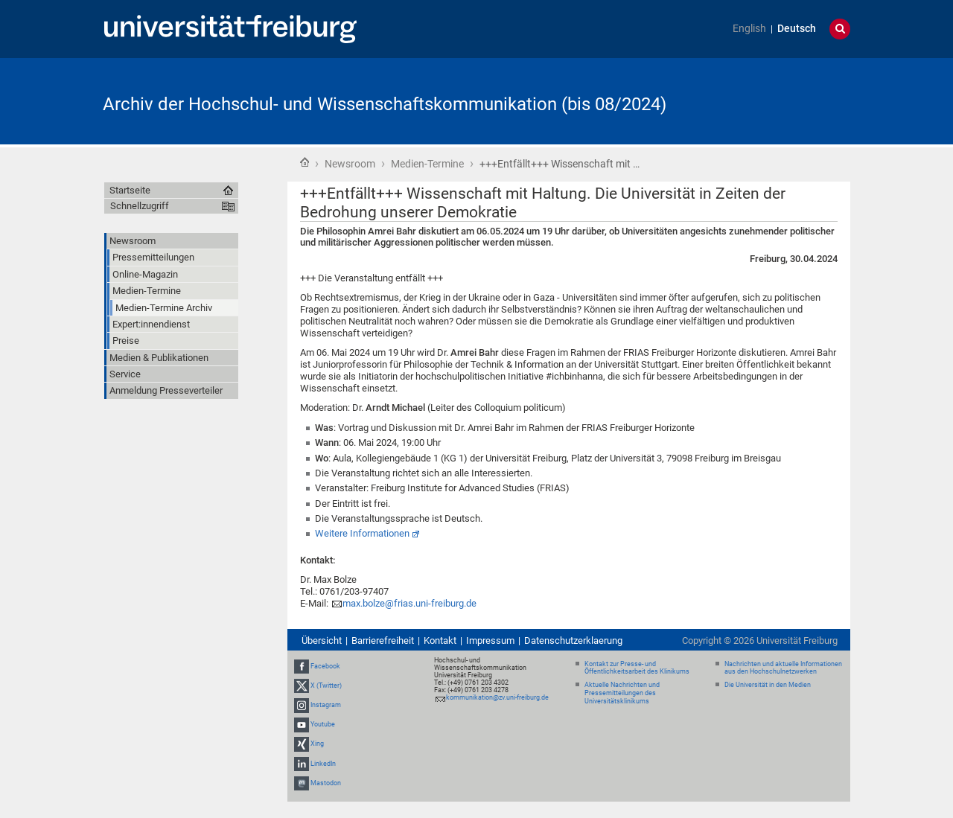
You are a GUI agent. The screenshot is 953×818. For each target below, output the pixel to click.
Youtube (322, 724)
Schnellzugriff (139, 205)
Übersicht (322, 640)
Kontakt (440, 640)
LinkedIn (323, 763)
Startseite (304, 162)
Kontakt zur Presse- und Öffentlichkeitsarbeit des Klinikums (636, 668)
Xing (317, 744)
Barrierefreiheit (382, 640)
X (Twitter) (326, 685)
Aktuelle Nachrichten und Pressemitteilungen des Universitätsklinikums (622, 693)
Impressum (490, 640)
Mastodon (325, 783)
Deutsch (796, 28)
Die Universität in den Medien (767, 684)
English (749, 28)
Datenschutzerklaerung (573, 640)
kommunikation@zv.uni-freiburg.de (497, 697)
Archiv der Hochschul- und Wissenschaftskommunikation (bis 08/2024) (384, 104)
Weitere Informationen (362, 533)
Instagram (325, 705)
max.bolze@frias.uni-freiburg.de (409, 603)
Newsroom (350, 164)
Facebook (325, 666)
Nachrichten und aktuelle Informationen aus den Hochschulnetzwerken (783, 668)
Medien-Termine (427, 164)
